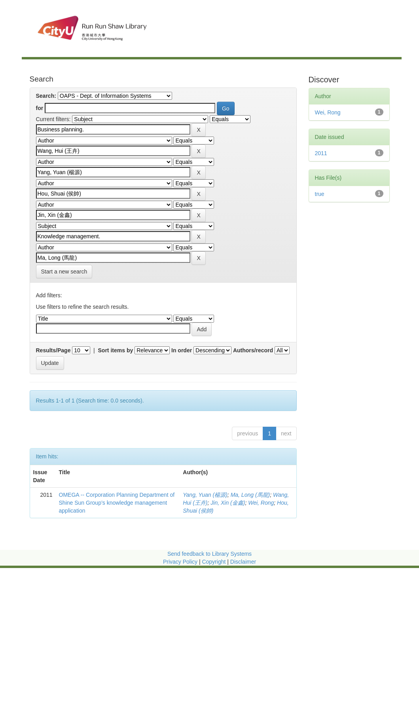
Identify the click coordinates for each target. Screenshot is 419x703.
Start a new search (64, 271)
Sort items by (115, 350)
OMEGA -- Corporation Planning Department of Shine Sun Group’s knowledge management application (117, 503)
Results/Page (53, 350)
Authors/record (253, 350)
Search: (46, 96)
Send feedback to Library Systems (209, 554)
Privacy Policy (180, 562)
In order (181, 350)
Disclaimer (243, 562)
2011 (321, 153)
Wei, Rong (261, 503)
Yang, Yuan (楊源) (205, 495)
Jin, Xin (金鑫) (227, 503)
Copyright (214, 562)
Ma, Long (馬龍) (250, 495)
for (40, 108)
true (319, 194)
